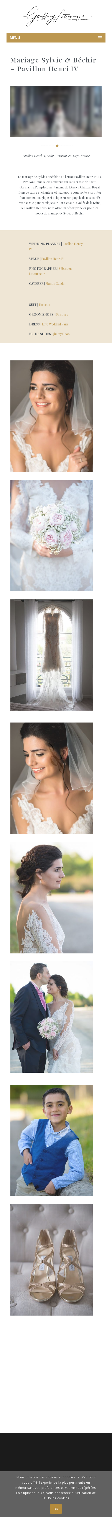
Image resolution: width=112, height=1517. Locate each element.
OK (56, 1509)
